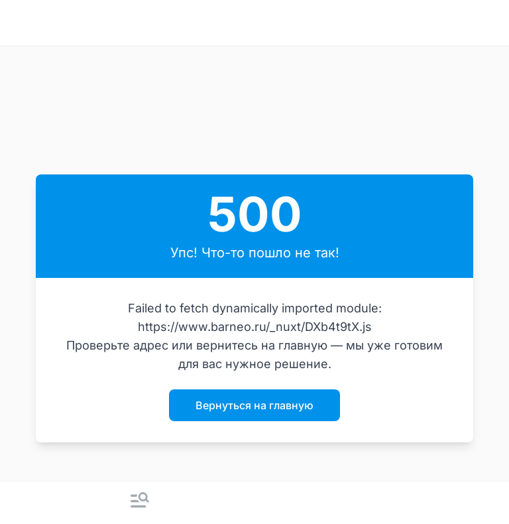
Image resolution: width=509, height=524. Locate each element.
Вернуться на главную (254, 405)
